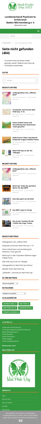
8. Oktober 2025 (18, 114)
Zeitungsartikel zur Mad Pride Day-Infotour (17, 265)
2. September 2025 (19, 142)
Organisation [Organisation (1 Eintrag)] (25, 308)
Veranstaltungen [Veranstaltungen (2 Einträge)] (11, 312)
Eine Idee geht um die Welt (23, 199)
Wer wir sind (6, 399)
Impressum (6, 410)
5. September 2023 (19, 201)
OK (20, 420)
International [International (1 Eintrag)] (10, 304)
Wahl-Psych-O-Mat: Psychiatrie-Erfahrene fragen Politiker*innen (26, 139)
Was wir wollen (7, 403)
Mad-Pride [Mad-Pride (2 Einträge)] (24, 304)
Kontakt (4, 406)
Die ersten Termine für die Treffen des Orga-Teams (23, 222)
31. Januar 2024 (18, 190)
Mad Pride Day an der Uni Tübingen (22, 152)
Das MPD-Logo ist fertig (22, 210)
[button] (38, 31)
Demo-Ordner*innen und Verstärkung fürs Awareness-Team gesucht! (24, 125)
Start (3, 396)
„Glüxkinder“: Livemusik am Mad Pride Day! (17, 273)
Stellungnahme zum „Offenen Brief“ (24, 94)
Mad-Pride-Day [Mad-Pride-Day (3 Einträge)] (9, 308)
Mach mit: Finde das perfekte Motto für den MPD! (24, 187)
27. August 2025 (18, 155)
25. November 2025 (19, 97)
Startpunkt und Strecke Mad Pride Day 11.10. (24, 111)
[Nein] (38, 417)
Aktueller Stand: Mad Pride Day (13, 269)
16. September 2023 (20, 212)
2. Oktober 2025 (18, 129)
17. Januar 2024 (18, 225)
